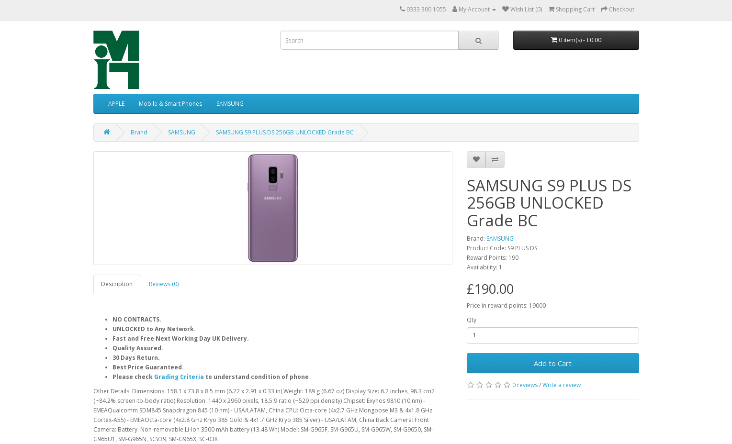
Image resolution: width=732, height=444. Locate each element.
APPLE (116, 104)
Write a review (561, 385)
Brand (139, 132)
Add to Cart (553, 363)
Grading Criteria (179, 377)
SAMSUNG (230, 104)
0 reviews (525, 385)
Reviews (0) (164, 284)
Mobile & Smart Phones (170, 104)
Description (117, 284)
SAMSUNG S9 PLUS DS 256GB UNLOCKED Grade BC (285, 132)
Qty (471, 320)
